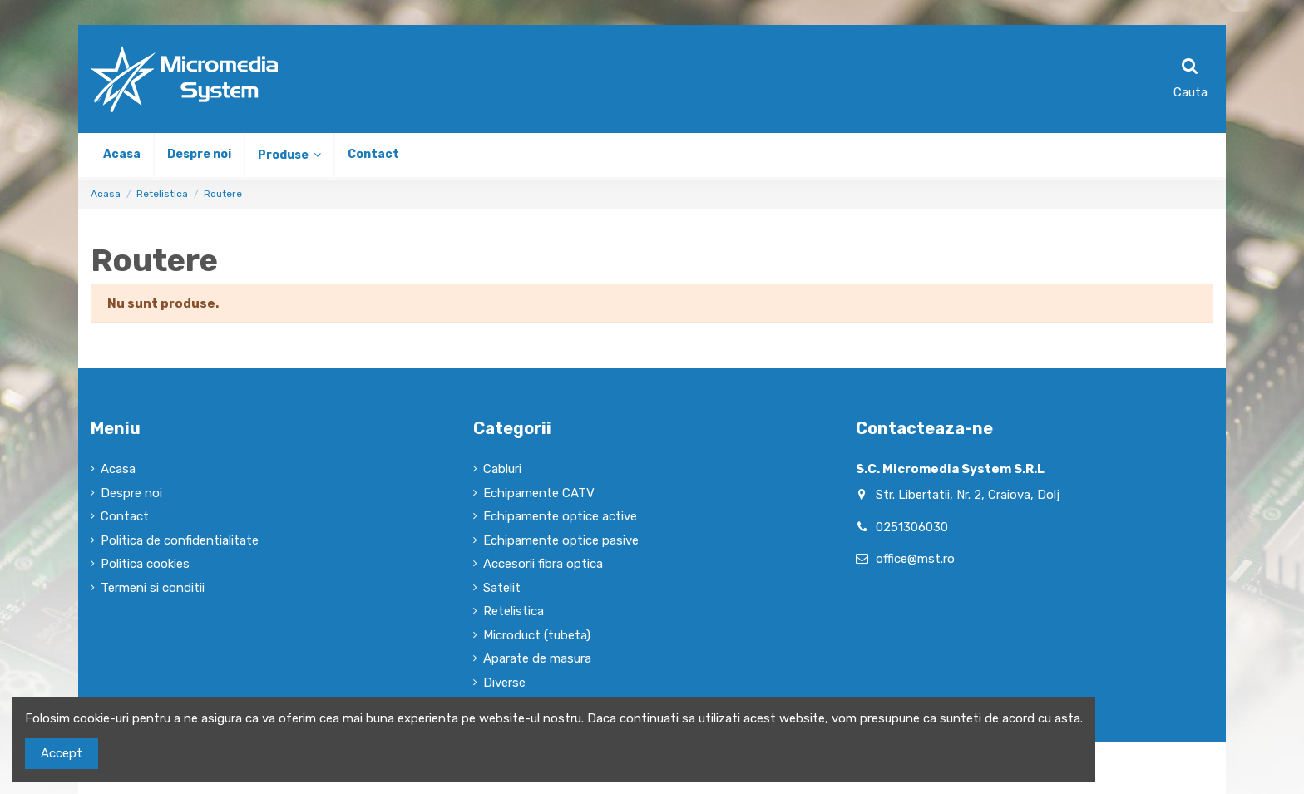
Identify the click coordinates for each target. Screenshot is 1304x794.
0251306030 (912, 527)
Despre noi (131, 493)
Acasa (118, 468)
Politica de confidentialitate (180, 540)
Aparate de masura (537, 658)
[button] (288, 155)
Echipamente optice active (560, 516)
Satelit (502, 587)
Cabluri (502, 468)
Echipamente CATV (539, 493)
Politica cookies (145, 563)
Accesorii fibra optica (543, 563)
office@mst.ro (915, 558)
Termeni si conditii (153, 587)
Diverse (504, 682)
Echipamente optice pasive (561, 540)
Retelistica (513, 611)
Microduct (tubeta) (536, 635)
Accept (61, 753)
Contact (125, 516)
